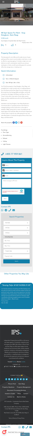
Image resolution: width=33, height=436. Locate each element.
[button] (3, 2)
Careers (25, 393)
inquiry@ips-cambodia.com (21, 366)
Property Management (24, 387)
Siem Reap (10, 346)
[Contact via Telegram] (6, 210)
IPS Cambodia (8, 401)
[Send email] (13, 210)
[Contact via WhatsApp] (2, 210)
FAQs (19, 393)
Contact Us (11, 397)
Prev (2, 16)
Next (30, 16)
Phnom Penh (26, 344)
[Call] (9, 210)
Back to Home (21, 397)
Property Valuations (8, 387)
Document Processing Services (16, 390)
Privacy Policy (21, 418)
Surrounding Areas (8, 236)
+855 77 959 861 (11, 154)
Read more (15, 299)
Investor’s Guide (10, 393)
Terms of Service (13, 418)
